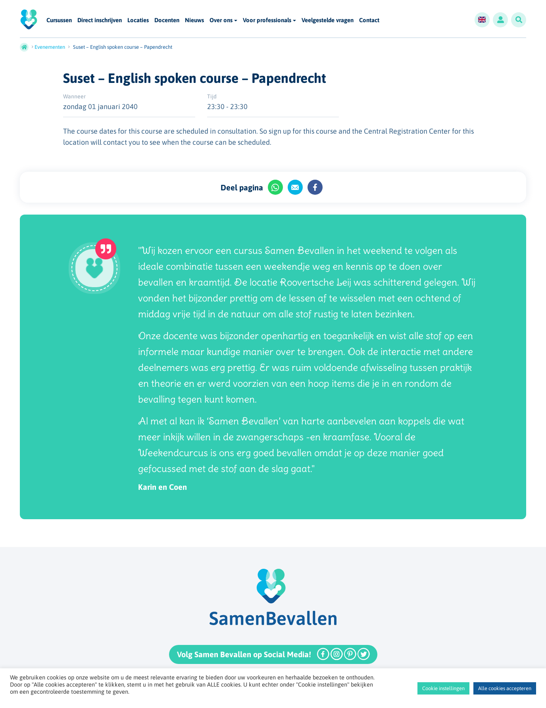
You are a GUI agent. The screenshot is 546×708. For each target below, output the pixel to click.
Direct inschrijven (99, 20)
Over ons (221, 20)
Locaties (138, 20)
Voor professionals (267, 20)
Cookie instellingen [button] (443, 688)
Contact (369, 20)
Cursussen (59, 20)
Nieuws (194, 20)
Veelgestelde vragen (328, 20)
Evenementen (50, 47)
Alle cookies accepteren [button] (504, 688)
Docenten (166, 20)
